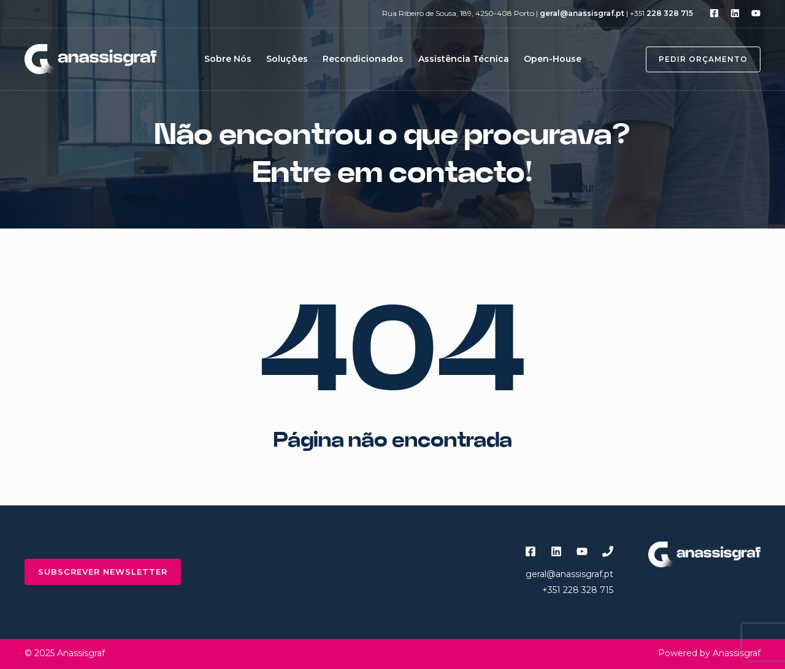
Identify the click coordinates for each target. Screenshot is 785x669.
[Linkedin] (735, 13)
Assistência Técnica (463, 58)
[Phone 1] (607, 551)
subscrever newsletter (102, 571)
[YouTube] (755, 13)
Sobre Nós (227, 58)
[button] (695, 59)
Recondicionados (363, 58)
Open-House (552, 58)
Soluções (287, 58)
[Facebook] (714, 13)
